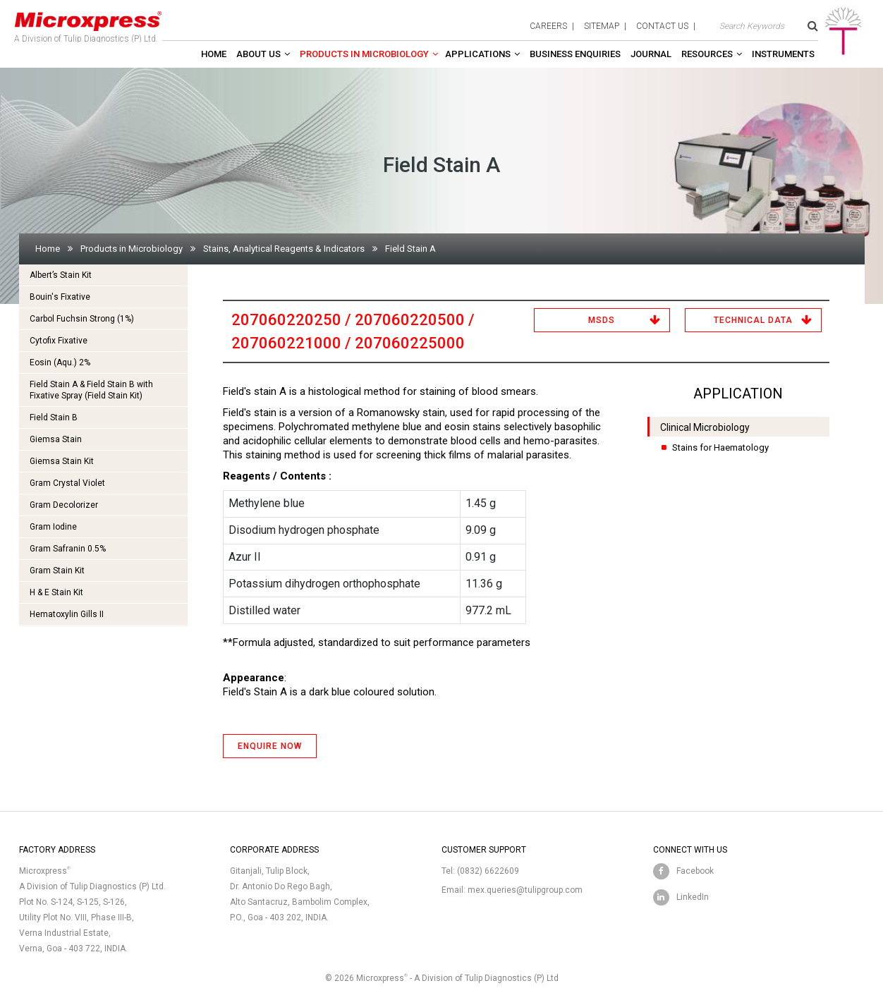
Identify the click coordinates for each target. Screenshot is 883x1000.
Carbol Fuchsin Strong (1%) (82, 319)
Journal (651, 54)
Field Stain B (54, 417)
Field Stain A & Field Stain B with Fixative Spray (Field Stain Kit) (91, 390)
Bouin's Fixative (60, 297)
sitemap (601, 26)
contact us (662, 26)
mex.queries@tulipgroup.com (525, 890)
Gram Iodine (53, 527)
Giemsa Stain (56, 439)
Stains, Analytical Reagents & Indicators (284, 248)
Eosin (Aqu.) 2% (60, 362)
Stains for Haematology (720, 447)
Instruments (783, 54)
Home (213, 54)
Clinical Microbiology (705, 427)
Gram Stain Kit (57, 570)
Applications (478, 54)
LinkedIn (692, 897)
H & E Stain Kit (56, 592)
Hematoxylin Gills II (67, 614)
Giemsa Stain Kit (62, 461)
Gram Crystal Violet (67, 483)
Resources (707, 54)
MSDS (601, 320)
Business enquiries (575, 54)
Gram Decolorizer (64, 505)
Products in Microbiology (364, 54)
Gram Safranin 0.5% (68, 549)
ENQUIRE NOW (270, 746)
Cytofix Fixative (58, 341)
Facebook (695, 871)
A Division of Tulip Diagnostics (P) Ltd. (88, 24)
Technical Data (753, 320)
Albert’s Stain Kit (61, 275)
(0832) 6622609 (488, 871)
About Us (258, 54)
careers (548, 26)
